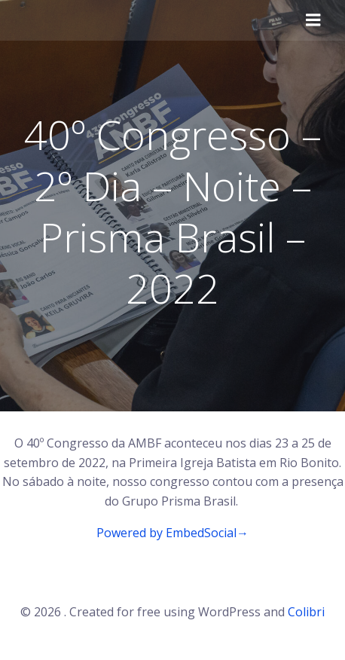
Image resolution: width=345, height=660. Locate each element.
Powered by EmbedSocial (172, 532)
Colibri (306, 611)
